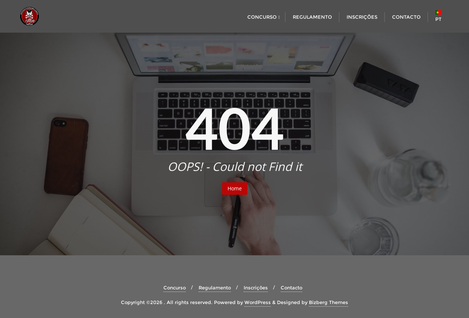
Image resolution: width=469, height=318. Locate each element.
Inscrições (256, 287)
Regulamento (215, 287)
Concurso (174, 287)
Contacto (291, 287)
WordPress (257, 302)
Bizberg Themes (328, 302)
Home (235, 188)
